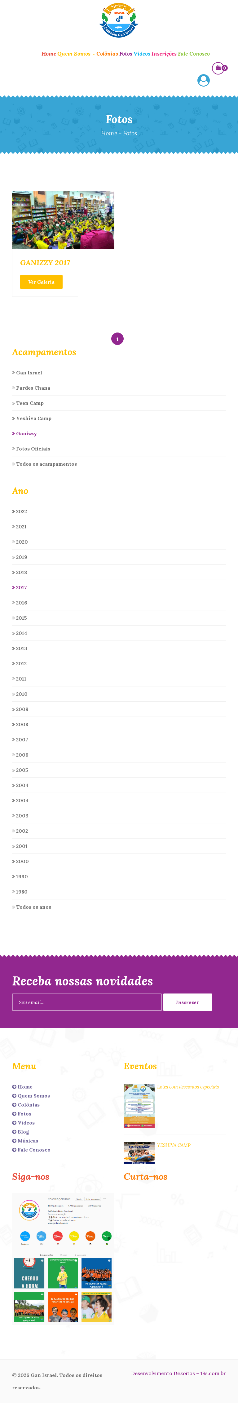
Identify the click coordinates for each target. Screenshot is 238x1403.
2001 (20, 846)
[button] (203, 81)
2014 (19, 633)
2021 (19, 526)
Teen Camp (28, 403)
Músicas (25, 1141)
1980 (20, 892)
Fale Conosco (194, 53)
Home (49, 53)
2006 (20, 755)
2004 (20, 785)
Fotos (125, 53)
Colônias (107, 53)
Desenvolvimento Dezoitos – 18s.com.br (178, 1373)
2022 (19, 511)
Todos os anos (31, 907)
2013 (19, 648)
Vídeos (142, 53)
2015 (19, 618)
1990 (20, 876)
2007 (20, 739)
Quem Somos (31, 1096)
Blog (20, 1132)
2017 (19, 587)
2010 (20, 694)
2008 (20, 724)
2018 (19, 572)
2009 (20, 709)
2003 (20, 815)
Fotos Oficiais (31, 449)
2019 (19, 557)
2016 (19, 603)
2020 (20, 542)
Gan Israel (27, 372)
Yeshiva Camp (31, 418)
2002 (20, 831)
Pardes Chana (31, 388)
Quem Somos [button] (76, 53)
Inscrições (164, 53)
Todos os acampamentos (44, 464)
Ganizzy (24, 433)
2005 (20, 770)
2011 (19, 679)
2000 (20, 861)
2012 (19, 663)
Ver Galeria (41, 282)
